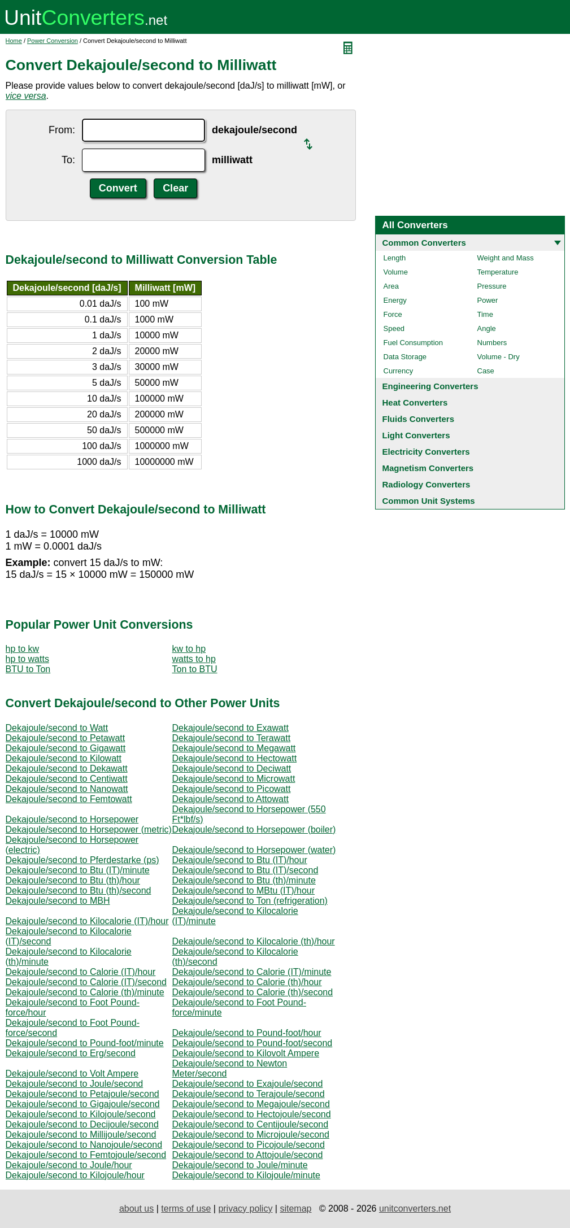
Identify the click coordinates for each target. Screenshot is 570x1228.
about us (136, 1208)
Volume (396, 272)
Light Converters (416, 435)
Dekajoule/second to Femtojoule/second (86, 1155)
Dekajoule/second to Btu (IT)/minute (78, 870)
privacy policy (245, 1208)
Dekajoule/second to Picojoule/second (248, 1144)
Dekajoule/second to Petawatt (65, 738)
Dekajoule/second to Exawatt (230, 728)
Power (487, 300)
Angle (486, 328)
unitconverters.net (415, 1208)
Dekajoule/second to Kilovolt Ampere (246, 1053)
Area (391, 286)
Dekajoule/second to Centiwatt (67, 778)
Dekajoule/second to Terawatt (231, 738)
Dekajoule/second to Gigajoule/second (83, 1104)
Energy (395, 300)
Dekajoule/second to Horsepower (72, 819)
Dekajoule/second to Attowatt (230, 799)
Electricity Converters (426, 451)
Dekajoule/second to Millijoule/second (81, 1134)
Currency (399, 371)
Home (14, 40)
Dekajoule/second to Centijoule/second (250, 1124)
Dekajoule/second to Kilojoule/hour (75, 1175)
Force (393, 314)
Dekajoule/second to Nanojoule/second (84, 1144)
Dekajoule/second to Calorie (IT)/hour (81, 972)
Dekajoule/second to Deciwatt (231, 768)
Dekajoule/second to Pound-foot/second (252, 1043)
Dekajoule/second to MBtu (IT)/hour (243, 890)
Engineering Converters (430, 386)
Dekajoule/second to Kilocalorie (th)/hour (253, 941)
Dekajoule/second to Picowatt (231, 789)
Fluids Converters (418, 419)
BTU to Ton (28, 669)
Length (395, 258)
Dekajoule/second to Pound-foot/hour (246, 1033)
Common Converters (424, 242)
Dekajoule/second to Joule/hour (69, 1165)
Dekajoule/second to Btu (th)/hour (73, 880)
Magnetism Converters (428, 468)
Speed (394, 328)
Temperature (498, 272)
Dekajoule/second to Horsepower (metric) (89, 829)
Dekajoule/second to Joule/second (74, 1083)
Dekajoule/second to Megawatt (234, 748)
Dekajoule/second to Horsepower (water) (254, 850)
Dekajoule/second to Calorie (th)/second (252, 992)
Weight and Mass (505, 258)
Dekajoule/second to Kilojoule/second (81, 1114)
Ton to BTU (194, 669)
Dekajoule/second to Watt (57, 728)
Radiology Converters (426, 484)
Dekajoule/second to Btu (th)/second (78, 890)
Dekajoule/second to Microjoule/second (250, 1134)
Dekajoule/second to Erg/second (71, 1053)
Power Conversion (52, 40)
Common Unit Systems (428, 501)
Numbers (492, 342)
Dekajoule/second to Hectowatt (234, 758)
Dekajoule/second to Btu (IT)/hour (239, 860)
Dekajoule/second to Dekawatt (67, 768)
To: (68, 160)
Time (485, 314)
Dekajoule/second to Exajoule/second (247, 1083)
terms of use (186, 1208)
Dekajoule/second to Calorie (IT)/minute (252, 972)
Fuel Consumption (413, 342)
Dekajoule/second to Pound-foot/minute (85, 1043)
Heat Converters (415, 402)
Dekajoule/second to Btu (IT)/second (245, 870)
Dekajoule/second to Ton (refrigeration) (250, 900)
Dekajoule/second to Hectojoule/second (251, 1114)
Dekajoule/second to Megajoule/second (251, 1104)
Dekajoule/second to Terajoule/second (248, 1094)
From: (62, 130)
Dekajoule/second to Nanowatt (67, 789)
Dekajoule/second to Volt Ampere (72, 1073)
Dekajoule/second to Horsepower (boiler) (254, 829)
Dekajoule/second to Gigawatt (66, 748)
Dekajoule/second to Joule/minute (240, 1165)
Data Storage (405, 356)
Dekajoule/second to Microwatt (233, 778)
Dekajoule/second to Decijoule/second (82, 1124)
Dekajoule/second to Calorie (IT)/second (86, 982)
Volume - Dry (498, 356)
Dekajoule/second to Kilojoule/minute (246, 1175)
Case (485, 371)
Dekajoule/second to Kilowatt (63, 758)
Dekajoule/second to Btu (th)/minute (244, 880)
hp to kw (23, 649)
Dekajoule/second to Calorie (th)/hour (247, 982)
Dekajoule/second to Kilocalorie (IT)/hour (87, 921)
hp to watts (27, 659)
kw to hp (189, 649)
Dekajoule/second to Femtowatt (69, 799)
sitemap (295, 1208)
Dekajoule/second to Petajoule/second (82, 1094)
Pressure (492, 286)
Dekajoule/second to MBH (58, 900)
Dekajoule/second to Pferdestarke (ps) (82, 860)
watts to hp (194, 659)
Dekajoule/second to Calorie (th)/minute (85, 992)
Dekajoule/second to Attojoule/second (247, 1155)
